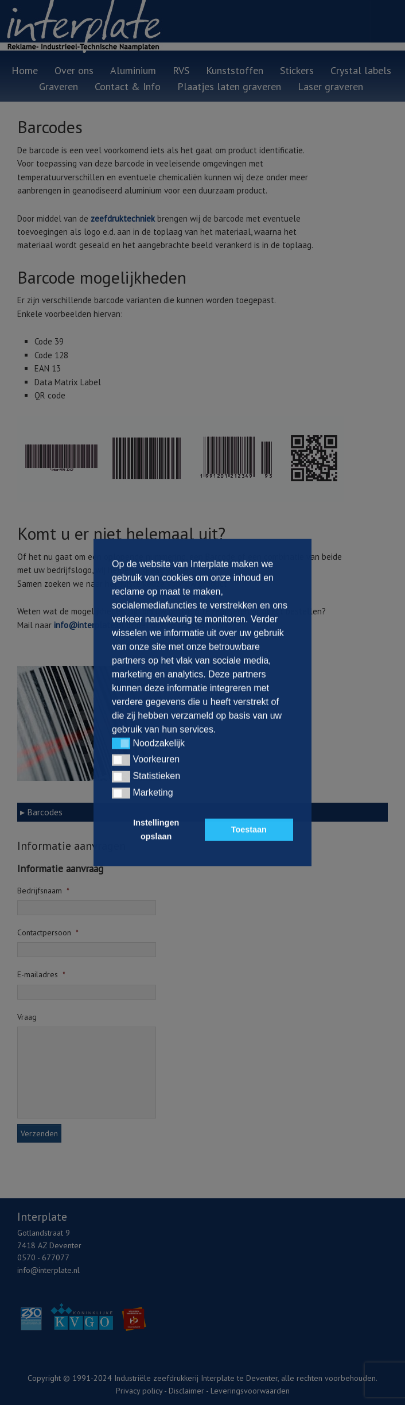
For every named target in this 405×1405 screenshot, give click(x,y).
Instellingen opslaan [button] (156, 829)
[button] (121, 743)
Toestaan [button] (249, 829)
